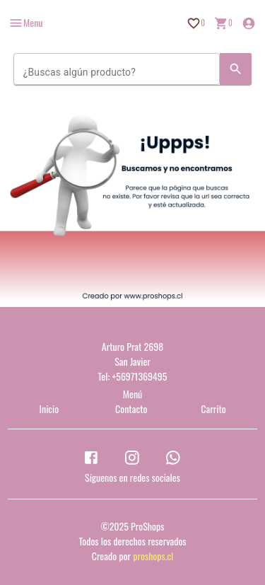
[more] (25, 23)
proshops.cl (153, 555)
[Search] (236, 69)
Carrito (213, 408)
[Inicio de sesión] (249, 23)
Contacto (131, 408)
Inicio (49, 408)
